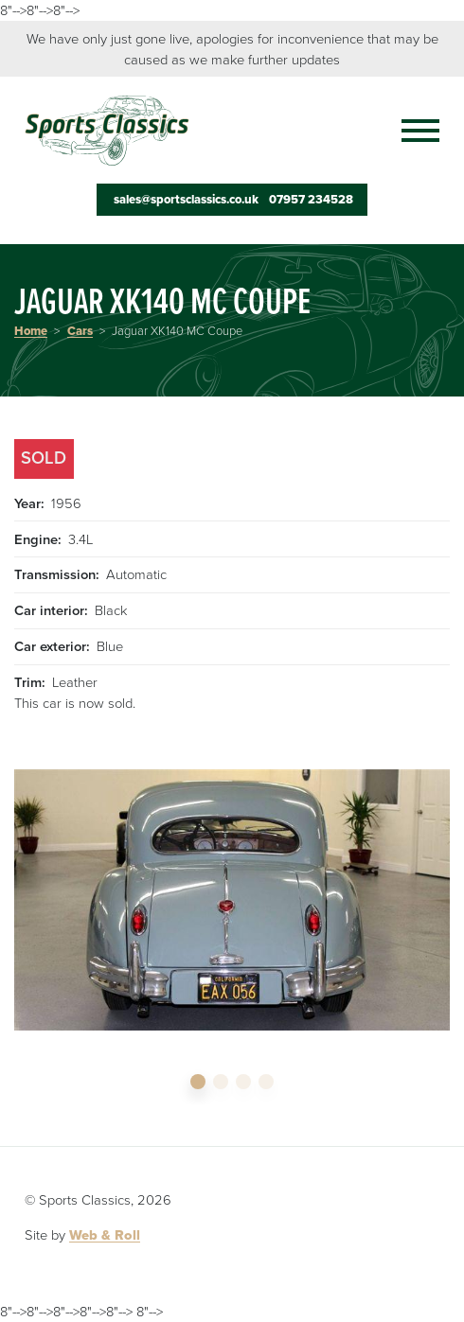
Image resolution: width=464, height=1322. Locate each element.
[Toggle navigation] (411, 130)
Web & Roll (104, 1234)
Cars (80, 331)
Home (30, 331)
